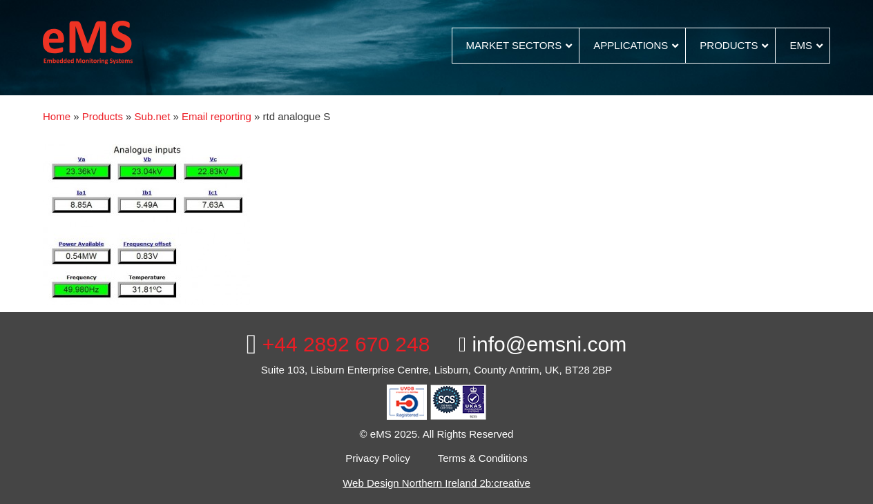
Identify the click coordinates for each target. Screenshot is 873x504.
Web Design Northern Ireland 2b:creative (436, 483)
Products (102, 116)
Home (56, 116)
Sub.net (153, 116)
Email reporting (216, 116)
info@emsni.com (542, 344)
